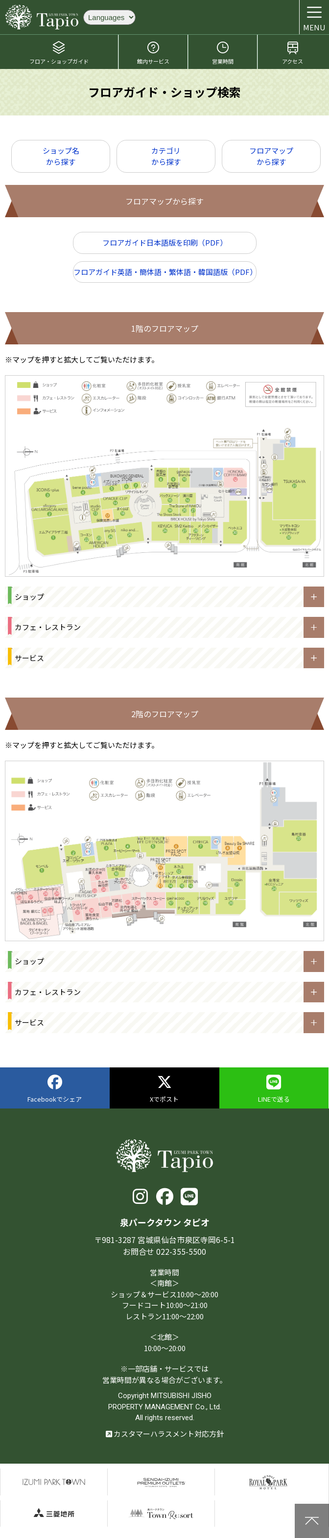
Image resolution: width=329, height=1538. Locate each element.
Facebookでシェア (54, 1089)
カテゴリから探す (166, 156)
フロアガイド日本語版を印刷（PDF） (164, 242)
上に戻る (312, 1521)
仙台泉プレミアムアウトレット (161, 1482)
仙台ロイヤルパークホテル (268, 1482)
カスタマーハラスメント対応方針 (165, 1433)
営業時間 (223, 52)
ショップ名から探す (61, 156)
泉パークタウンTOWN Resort (161, 1513)
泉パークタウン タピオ (41, 17)
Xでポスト (164, 1089)
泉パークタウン (53, 1482)
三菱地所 (53, 1513)
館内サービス (153, 52)
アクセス (292, 52)
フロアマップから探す (271, 156)
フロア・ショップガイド (59, 52)
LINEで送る (274, 1089)
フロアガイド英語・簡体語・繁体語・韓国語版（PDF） (165, 272)
